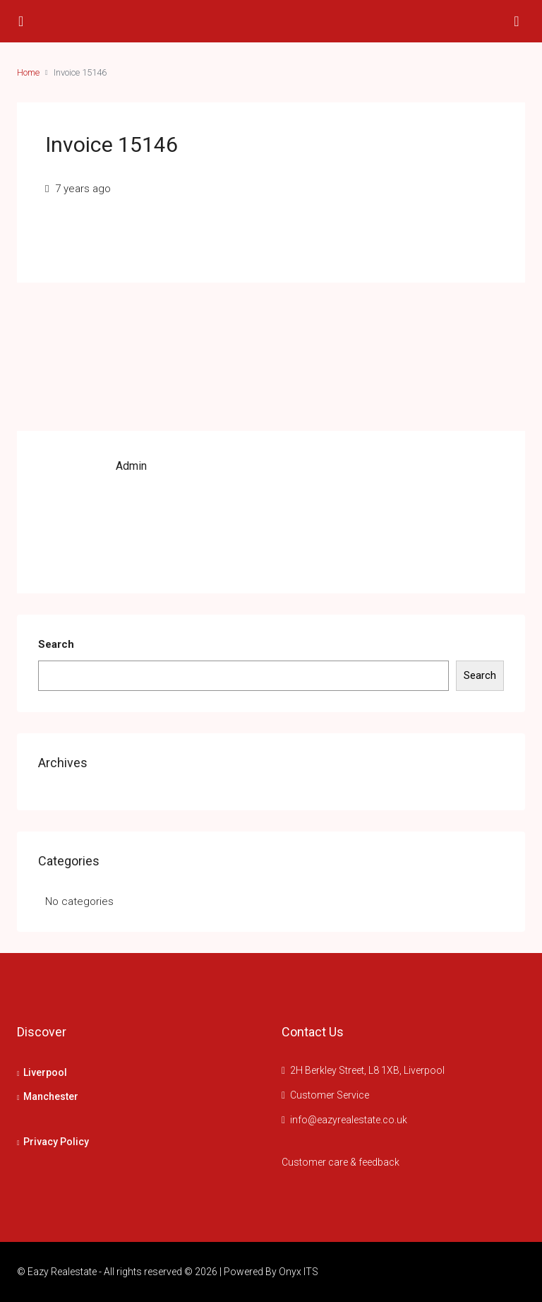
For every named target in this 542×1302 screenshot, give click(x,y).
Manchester (50, 1096)
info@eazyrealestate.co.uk (348, 1119)
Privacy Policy (56, 1141)
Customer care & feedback (340, 1162)
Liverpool (45, 1072)
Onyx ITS (298, 1271)
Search (56, 644)
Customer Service (329, 1095)
